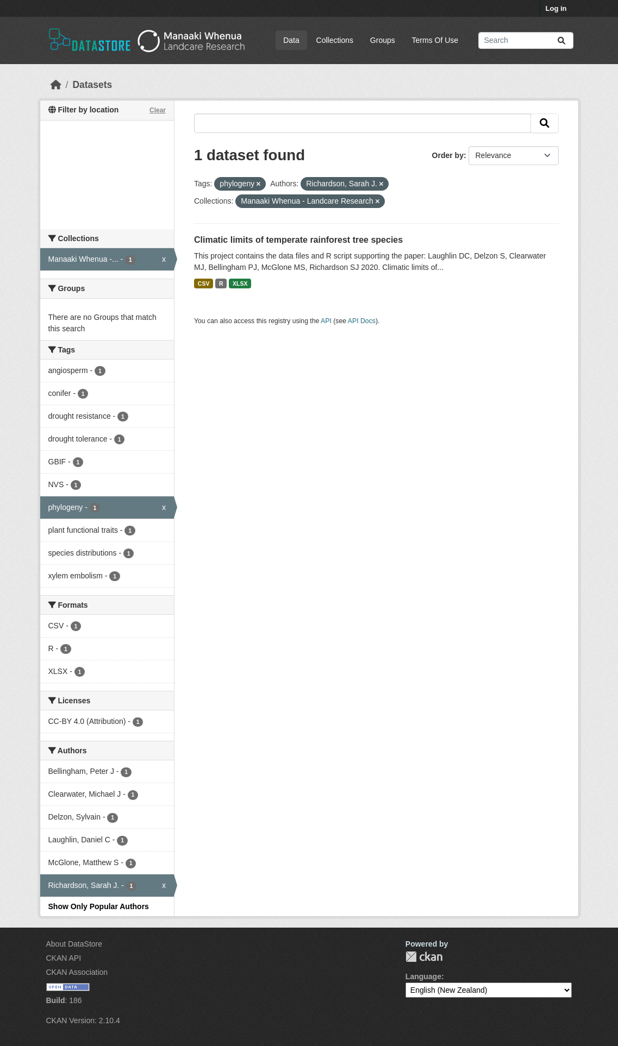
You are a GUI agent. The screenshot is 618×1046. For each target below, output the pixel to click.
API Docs (362, 321)
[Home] (56, 84)
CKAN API (64, 958)
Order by (448, 155)
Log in (556, 8)
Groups (382, 40)
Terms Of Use (435, 40)
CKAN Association (77, 972)
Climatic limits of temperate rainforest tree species (298, 239)
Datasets (92, 84)
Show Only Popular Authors (98, 906)
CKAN (423, 956)
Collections (334, 40)
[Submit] (561, 40)
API (326, 321)
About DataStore (74, 944)
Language (423, 976)
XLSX (240, 283)
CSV (204, 283)
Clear (157, 110)
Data (291, 40)
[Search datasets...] (525, 40)
